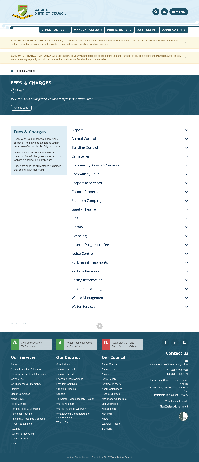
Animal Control (130, 138)
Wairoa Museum (65, 404)
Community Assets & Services (130, 165)
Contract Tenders (111, 384)
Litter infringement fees (130, 244)
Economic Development (69, 379)
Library (130, 226)
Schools (60, 394)
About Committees (112, 389)
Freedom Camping (130, 200)
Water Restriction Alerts (80, 344)
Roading (15, 428)
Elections (107, 428)
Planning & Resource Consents (28, 418)
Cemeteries (130, 156)
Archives (106, 374)
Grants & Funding (66, 389)
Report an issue (55, 29)
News (105, 418)
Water (14, 443)
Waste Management (130, 297)
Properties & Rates (21, 423)
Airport (130, 129)
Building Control (130, 147)
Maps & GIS (17, 399)
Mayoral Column (88, 29)
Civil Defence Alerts (35, 344)
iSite (130, 218)
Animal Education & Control (26, 369)
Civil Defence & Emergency (26, 384)
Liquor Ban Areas (20, 394)
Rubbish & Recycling (22, 433)
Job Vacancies (110, 404)
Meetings (107, 413)
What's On (62, 422)
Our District (68, 357)
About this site (110, 369)
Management (109, 409)
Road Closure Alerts (126, 344)
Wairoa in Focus (111, 423)
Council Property (130, 191)
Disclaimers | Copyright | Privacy (170, 395)
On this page (21, 107)
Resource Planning (130, 288)
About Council (109, 364)
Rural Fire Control (20, 438)
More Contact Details (176, 401)
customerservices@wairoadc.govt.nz (168, 364)
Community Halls (130, 174)
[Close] (186, 42)
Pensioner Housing (21, 413)
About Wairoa (63, 364)
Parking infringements (130, 262)
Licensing (130, 235)
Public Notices (119, 29)
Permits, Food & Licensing (25, 409)
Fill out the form (19, 323)
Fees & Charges (26, 71)
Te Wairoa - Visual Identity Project (74, 399)
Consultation (109, 379)
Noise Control (130, 253)
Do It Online (147, 29)
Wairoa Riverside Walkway (71, 409)
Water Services (130, 306)
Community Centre (66, 369)
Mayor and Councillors (114, 399)
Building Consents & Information (28, 374)
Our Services (23, 357)
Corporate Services (130, 182)
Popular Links (174, 29)
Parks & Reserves (130, 271)
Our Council (113, 357)
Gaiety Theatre (130, 209)
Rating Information (130, 279)
